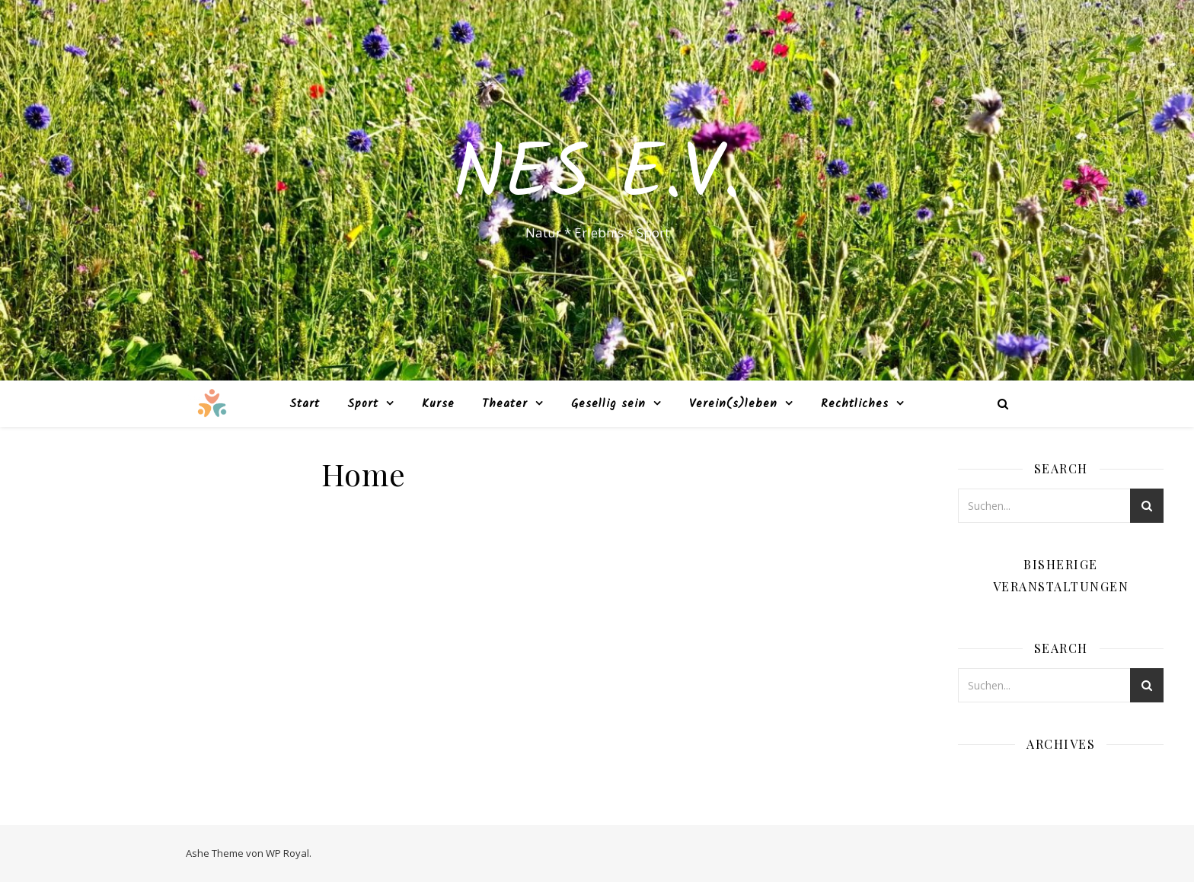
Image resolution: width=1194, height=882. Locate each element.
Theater (505, 404)
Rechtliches (855, 404)
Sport (362, 404)
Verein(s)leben (733, 404)
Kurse (438, 404)
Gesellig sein (608, 404)
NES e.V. (597, 177)
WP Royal (287, 853)
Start (304, 404)
